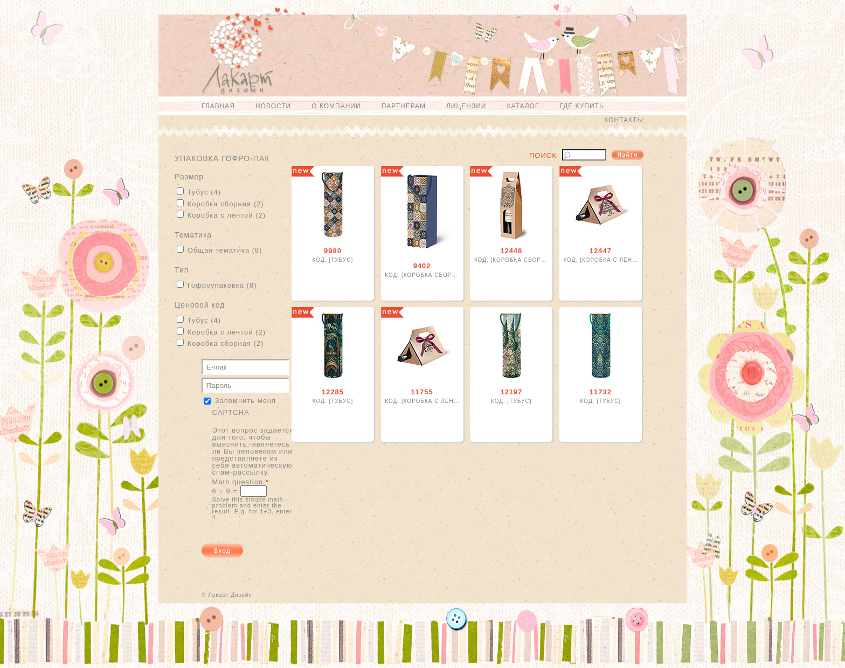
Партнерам (404, 106)
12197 (511, 392)
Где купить (581, 106)
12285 (333, 392)
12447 (601, 251)
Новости (273, 106)
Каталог (523, 106)
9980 (333, 251)
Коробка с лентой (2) (227, 215)
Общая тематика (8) (225, 250)
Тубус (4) (204, 192)
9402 (422, 266)
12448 (511, 251)
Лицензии (466, 106)
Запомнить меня (245, 400)
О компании (336, 106)
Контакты (623, 120)
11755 (422, 392)
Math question (240, 481)
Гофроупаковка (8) (222, 285)
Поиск (543, 155)
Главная (218, 106)
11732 (601, 392)
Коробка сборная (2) (226, 204)
